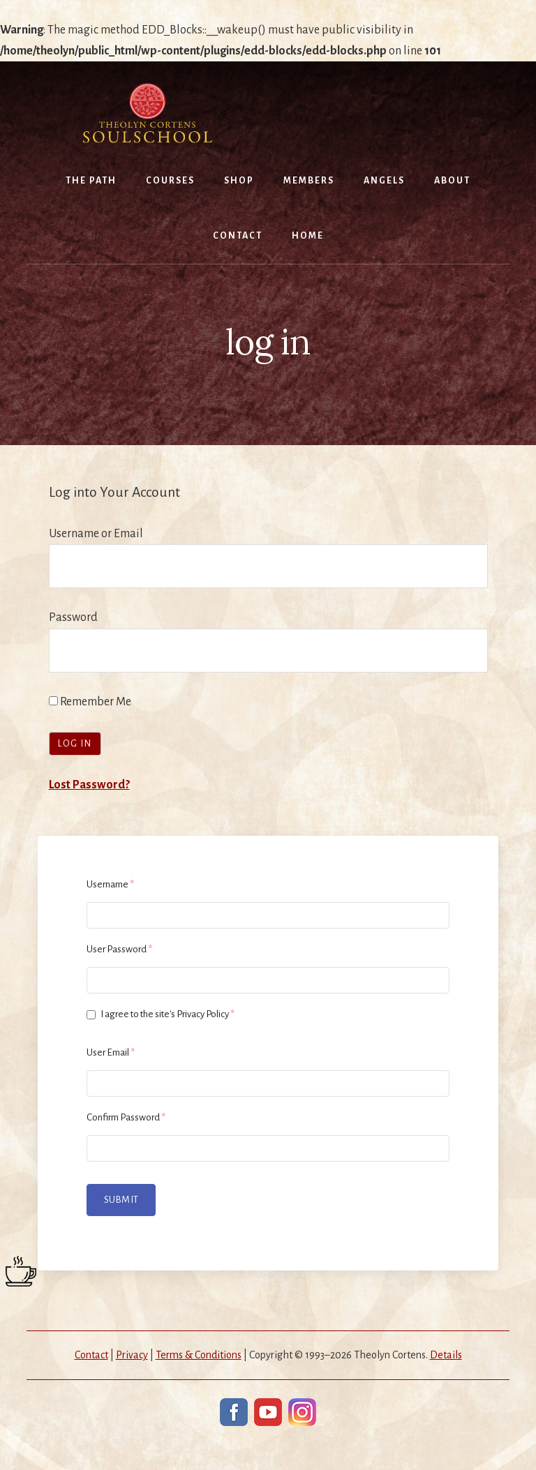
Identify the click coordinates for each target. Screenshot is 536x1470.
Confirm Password (126, 1117)
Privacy (132, 1354)
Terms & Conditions (198, 1354)
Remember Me (90, 702)
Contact (91, 1354)
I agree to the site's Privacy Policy (160, 1014)
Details (446, 1354)
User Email (111, 1052)
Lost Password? (89, 785)
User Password (119, 949)
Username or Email (96, 533)
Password (73, 617)
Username (110, 884)
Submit (121, 1199)
